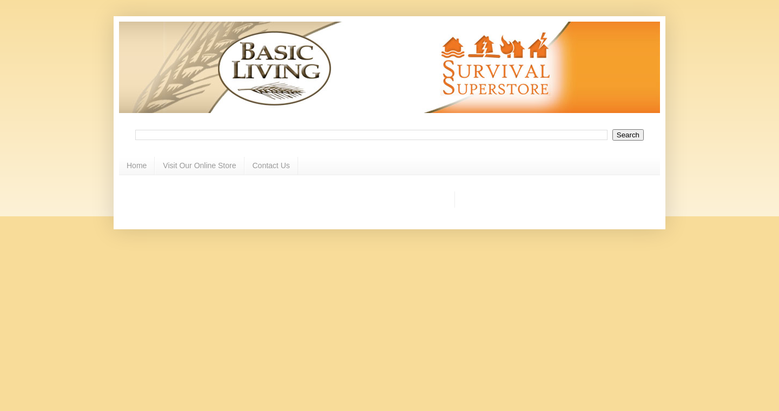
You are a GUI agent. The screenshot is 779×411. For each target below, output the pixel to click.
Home (137, 165)
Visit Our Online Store (199, 165)
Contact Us (271, 165)
